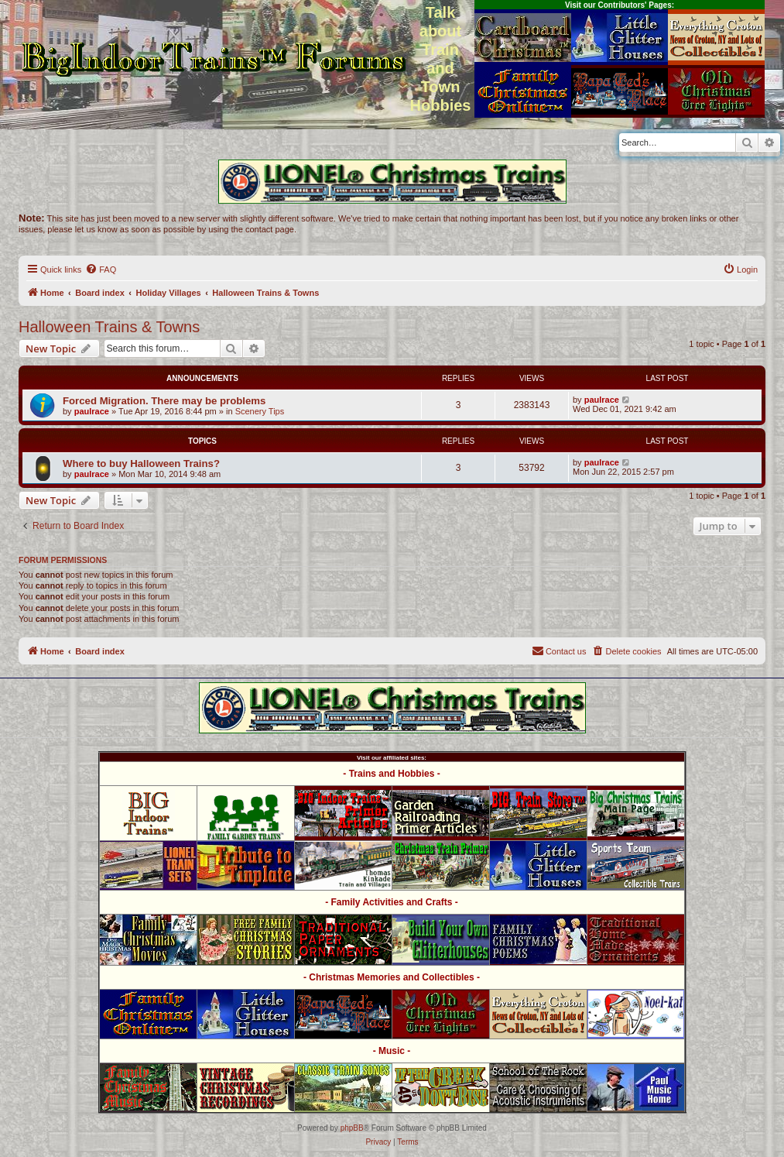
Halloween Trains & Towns (109, 326)
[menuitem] (100, 269)
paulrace (91, 411)
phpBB (352, 1128)
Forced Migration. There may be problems (164, 401)
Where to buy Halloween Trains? (141, 463)
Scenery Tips (260, 411)
